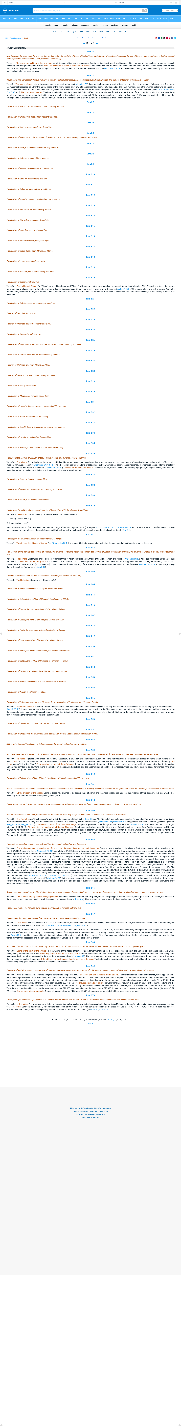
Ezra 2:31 (90, 402)
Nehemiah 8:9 (119, 821)
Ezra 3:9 (126, 530)
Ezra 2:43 (90, 571)
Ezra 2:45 (90, 595)
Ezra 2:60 (90, 774)
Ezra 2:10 (90, 174)
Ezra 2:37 (90, 475)
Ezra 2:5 (90, 123)
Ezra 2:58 (90, 739)
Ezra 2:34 (90, 433)
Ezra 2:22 (90, 309)
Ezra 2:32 (90, 412)
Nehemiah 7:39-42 (54, 468)
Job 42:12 (67, 875)
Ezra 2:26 (90, 350)
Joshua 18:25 (123, 289)
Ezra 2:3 (90, 102)
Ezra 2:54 (90, 687)
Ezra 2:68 (90, 942)
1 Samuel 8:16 (52, 925)
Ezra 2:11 (90, 184)
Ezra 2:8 (90, 154)
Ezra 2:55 (90, 698)
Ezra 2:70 (160, 90)
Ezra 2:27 (90, 361)
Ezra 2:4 (90, 112)
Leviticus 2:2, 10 (136, 824)
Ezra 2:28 (90, 371)
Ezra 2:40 (90, 506)
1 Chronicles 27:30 (68, 925)
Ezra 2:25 (90, 340)
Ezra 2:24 (90, 329)
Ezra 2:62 (90, 800)
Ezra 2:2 (90, 75)
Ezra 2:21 (90, 299)
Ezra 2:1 (90, 51)
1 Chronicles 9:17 (131, 559)
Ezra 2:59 (90, 750)
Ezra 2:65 (90, 888)
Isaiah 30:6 (82, 925)
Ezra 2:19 (90, 267)
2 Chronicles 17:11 (53, 875)
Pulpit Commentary (16, 38)
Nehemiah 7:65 (105, 821)
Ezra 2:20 (90, 277)
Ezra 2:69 (90, 966)
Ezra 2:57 (90, 729)
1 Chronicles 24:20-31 (106, 527)
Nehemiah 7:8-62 (44, 851)
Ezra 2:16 (90, 236)
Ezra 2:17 (90, 246)
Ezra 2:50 (90, 646)
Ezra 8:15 (41, 567)
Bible (7, 38)
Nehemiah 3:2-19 (112, 68)
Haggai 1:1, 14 (13, 824)
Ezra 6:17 (170, 90)
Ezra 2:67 (90, 914)
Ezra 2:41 (90, 534)
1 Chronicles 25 (124, 527)
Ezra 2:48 (90, 625)
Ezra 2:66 (90, 903)
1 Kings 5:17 (78, 956)
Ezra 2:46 (90, 605)
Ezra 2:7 (90, 143)
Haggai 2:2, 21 (27, 824)
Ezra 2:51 (90, 656)
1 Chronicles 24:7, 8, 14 (42, 465)
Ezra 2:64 (90, 839)
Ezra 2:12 (90, 195)
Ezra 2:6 (90, 133)
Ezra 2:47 (90, 615)
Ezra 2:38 (90, 485)
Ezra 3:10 (79, 899)
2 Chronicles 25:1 (59, 543)
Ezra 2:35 (90, 443)
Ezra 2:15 (90, 226)
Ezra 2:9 (90, 164)
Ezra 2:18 (90, 257)
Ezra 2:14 (90, 215)
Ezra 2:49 (90, 636)
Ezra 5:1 (95, 1009)
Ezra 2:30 (90, 391)
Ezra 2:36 (90, 453)
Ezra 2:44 (90, 584)
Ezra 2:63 (90, 810)
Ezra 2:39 (90, 495)
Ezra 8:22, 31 (16, 935)
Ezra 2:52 (90, 667)
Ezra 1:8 (89, 819)
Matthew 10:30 (53, 878)
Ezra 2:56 (90, 719)
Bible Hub (90, 1023)
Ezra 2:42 (90, 547)
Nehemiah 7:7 (81, 84)
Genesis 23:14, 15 (36, 875)
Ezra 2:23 (90, 319)
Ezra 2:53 (90, 677)
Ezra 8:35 (11, 92)
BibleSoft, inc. (112, 1020)
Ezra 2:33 (90, 422)
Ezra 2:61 (90, 784)
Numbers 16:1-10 (147, 564)
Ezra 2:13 (90, 205)
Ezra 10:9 (103, 1009)
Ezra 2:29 (90, 381)
